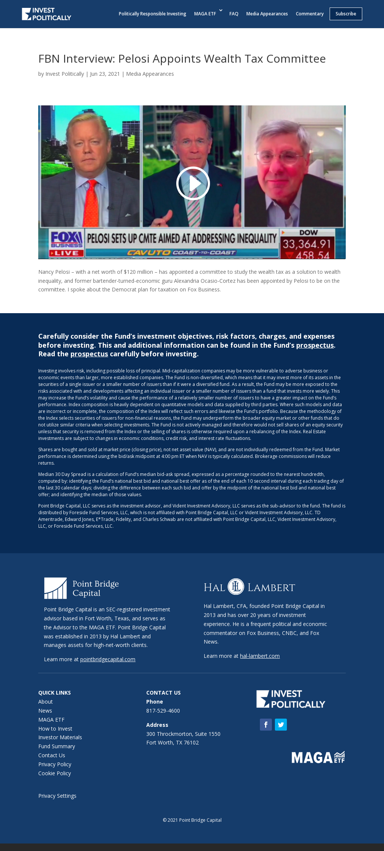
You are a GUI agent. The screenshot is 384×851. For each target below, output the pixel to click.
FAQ (234, 14)
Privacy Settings (57, 795)
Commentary (310, 14)
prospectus (315, 345)
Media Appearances (267, 14)
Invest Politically (64, 73)
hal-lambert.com (260, 655)
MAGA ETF (205, 14)
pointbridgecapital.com (107, 659)
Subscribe (346, 14)
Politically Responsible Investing (152, 14)
